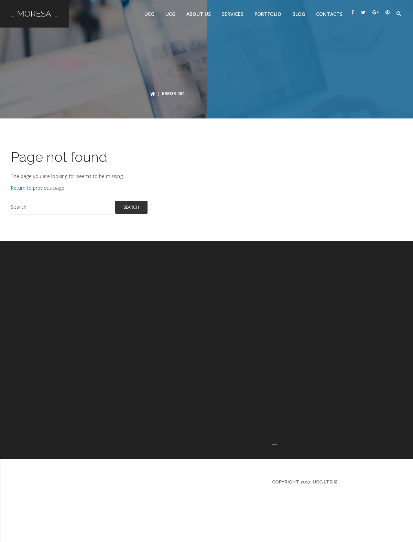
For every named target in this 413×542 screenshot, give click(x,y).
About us (198, 14)
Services (232, 14)
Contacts (329, 14)
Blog (298, 14)
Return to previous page (37, 188)
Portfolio (267, 14)
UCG (149, 14)
